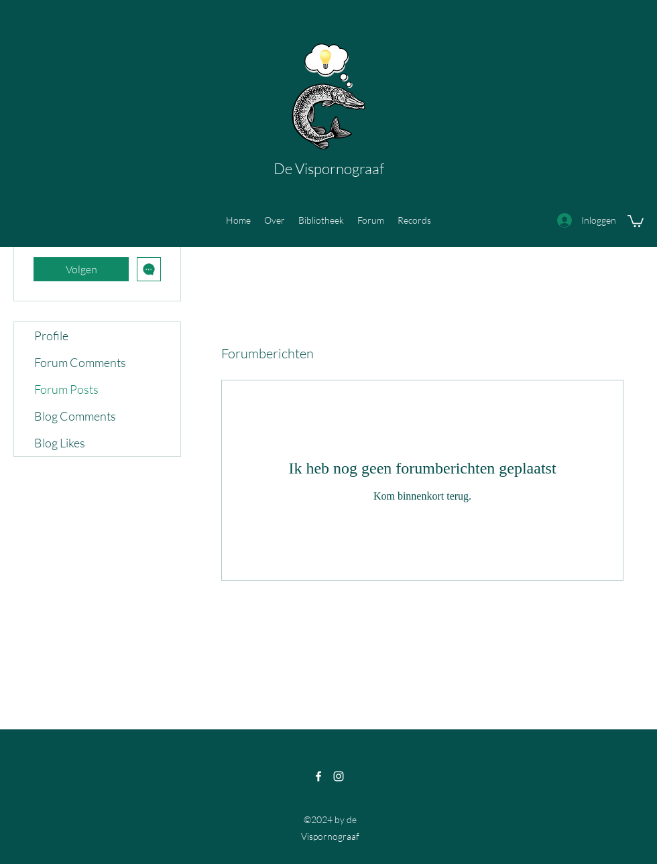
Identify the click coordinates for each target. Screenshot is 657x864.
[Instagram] (338, 776)
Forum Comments (80, 362)
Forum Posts (66, 389)
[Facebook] (318, 776)
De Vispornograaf (329, 168)
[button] (636, 220)
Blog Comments (75, 416)
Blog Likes (59, 442)
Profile (51, 335)
